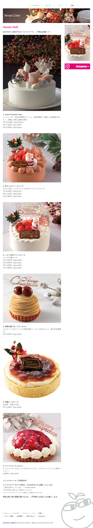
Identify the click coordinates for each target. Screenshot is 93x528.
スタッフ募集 (8, 516)
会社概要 (19, 516)
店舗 (72, 5)
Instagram (41, 516)
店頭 (44, 32)
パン (60, 5)
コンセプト (36, 5)
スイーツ (48, 5)
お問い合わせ (30, 516)
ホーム (12, 4)
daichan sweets (30, 487)
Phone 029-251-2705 (46, 523)
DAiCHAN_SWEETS (10, 523)
